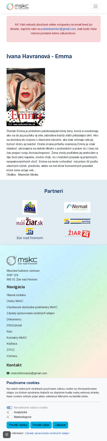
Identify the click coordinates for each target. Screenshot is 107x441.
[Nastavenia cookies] (7, 434)
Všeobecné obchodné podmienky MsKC (32, 307)
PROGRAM (14, 325)
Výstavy (12, 356)
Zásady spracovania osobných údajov (47, 433)
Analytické (20, 412)
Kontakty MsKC (17, 337)
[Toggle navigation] (95, 6)
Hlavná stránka (16, 295)
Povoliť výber (41, 424)
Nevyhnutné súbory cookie (31, 407)
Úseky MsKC (15, 301)
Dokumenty (14, 319)
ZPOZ (11, 349)
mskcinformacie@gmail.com (29, 373)
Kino (9, 331)
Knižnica (12, 343)
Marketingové (22, 417)
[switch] (9, 412)
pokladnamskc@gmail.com (58, 28)
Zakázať (60, 424)
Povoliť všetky (18, 424)
